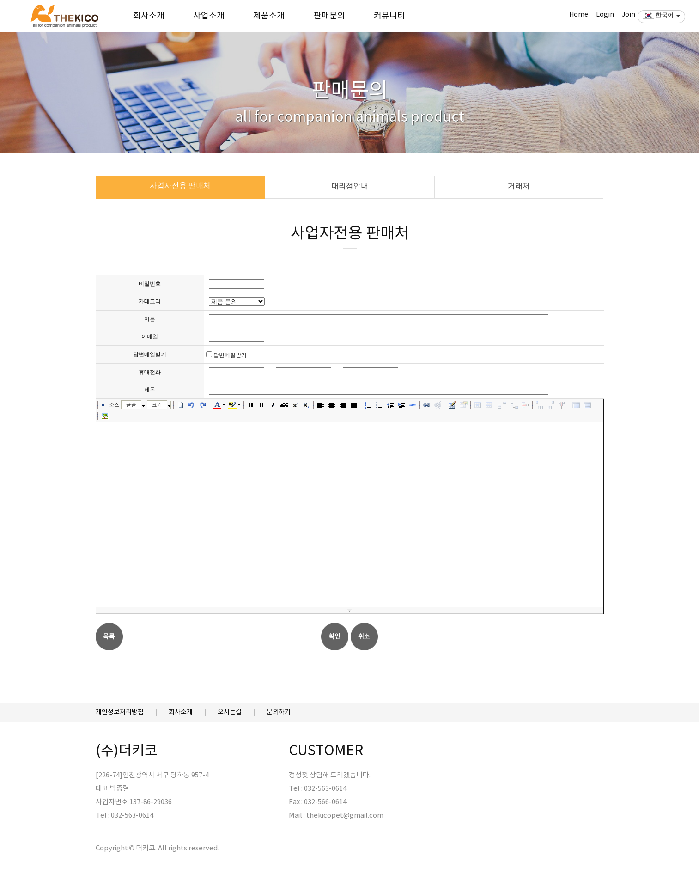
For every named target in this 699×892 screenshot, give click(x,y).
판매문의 (329, 16)
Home (578, 14)
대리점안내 (349, 186)
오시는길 (230, 712)
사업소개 (209, 16)
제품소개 (269, 16)
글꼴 (131, 404)
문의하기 (279, 712)
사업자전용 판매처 (180, 186)
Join (628, 14)
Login (605, 14)
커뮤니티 (389, 16)
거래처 (519, 186)
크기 (157, 404)
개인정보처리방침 (120, 712)
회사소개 (148, 16)
